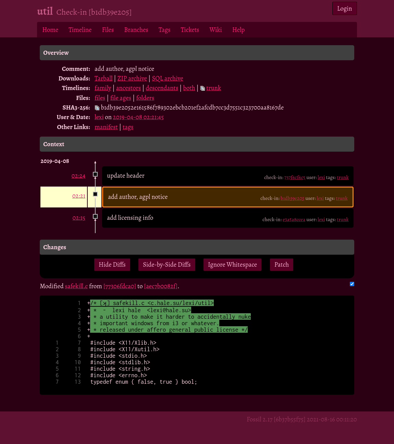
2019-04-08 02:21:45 (138, 117)
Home (50, 29)
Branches (136, 29)
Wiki (215, 29)
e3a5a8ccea (294, 219)
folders (145, 97)
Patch (281, 264)
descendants (162, 88)
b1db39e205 (292, 198)
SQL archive (167, 78)
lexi (99, 117)
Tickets (190, 29)
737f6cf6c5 (294, 177)
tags (128, 127)
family (103, 88)
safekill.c (76, 286)
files (100, 97)
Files (108, 29)
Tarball (103, 78)
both (189, 88)
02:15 (78, 217)
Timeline (80, 29)
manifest (106, 127)
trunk (213, 88)
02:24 (79, 175)
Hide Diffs (112, 264)
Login (344, 8)
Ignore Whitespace (232, 264)
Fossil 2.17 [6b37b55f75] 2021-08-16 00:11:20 (302, 419)
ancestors (128, 88)
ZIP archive (132, 78)
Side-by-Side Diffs (166, 264)
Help (238, 29)
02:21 (79, 195)
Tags (165, 29)
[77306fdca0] (119, 286)
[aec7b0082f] (160, 286)
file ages (120, 97)
